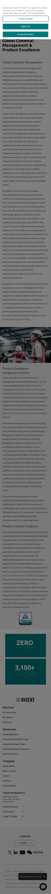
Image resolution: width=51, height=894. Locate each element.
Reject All (25, 26)
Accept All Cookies (25, 34)
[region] (25, 19)
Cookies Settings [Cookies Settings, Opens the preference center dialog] (25, 19)
